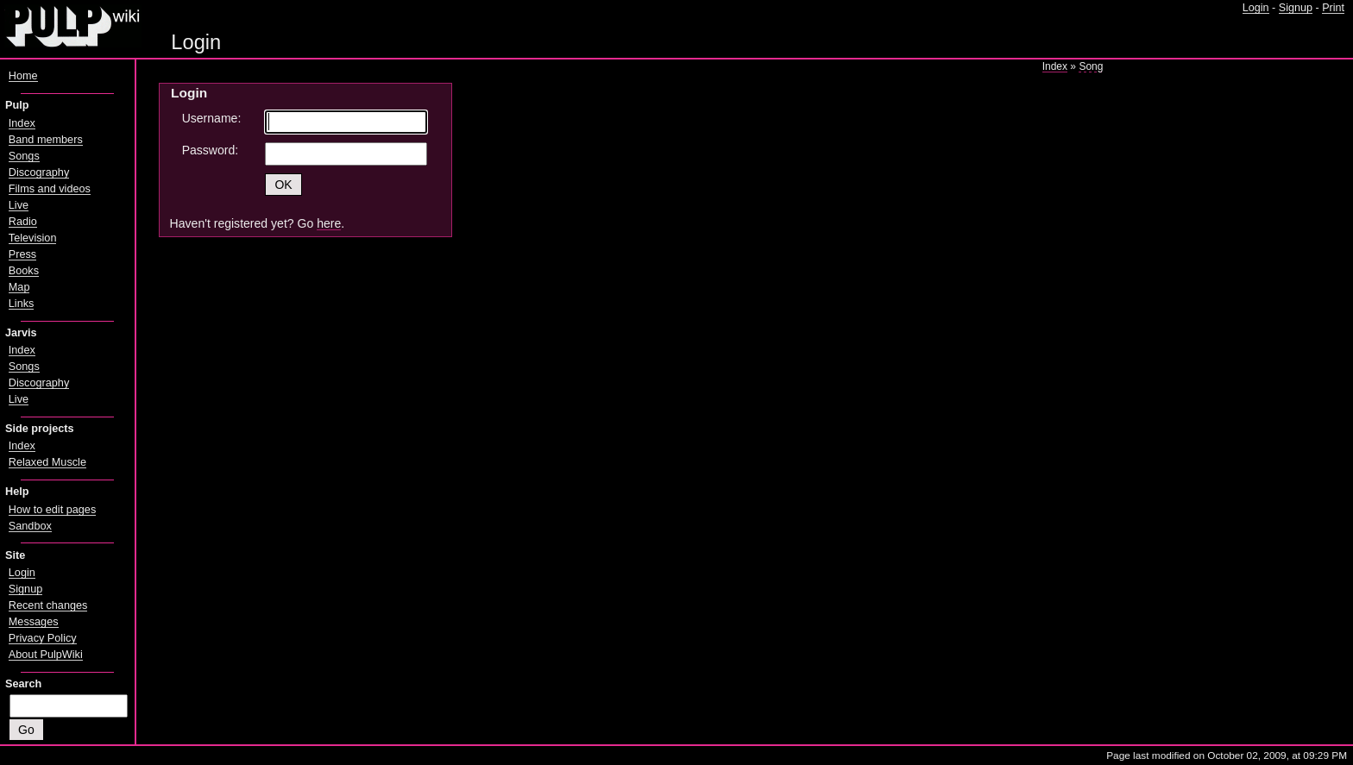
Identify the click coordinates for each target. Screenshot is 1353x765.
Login (1256, 8)
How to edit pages (52, 510)
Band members (46, 140)
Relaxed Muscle (47, 462)
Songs (24, 156)
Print (1333, 8)
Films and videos (50, 189)
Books (24, 271)
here (329, 223)
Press (22, 254)
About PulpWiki (46, 655)
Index (1054, 66)
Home (23, 76)
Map (19, 287)
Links (22, 304)
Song (1091, 66)
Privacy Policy (43, 638)
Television (33, 238)
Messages (34, 622)
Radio (23, 222)
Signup (1295, 8)
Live (18, 205)
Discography (39, 172)
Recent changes (48, 605)
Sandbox (30, 526)
